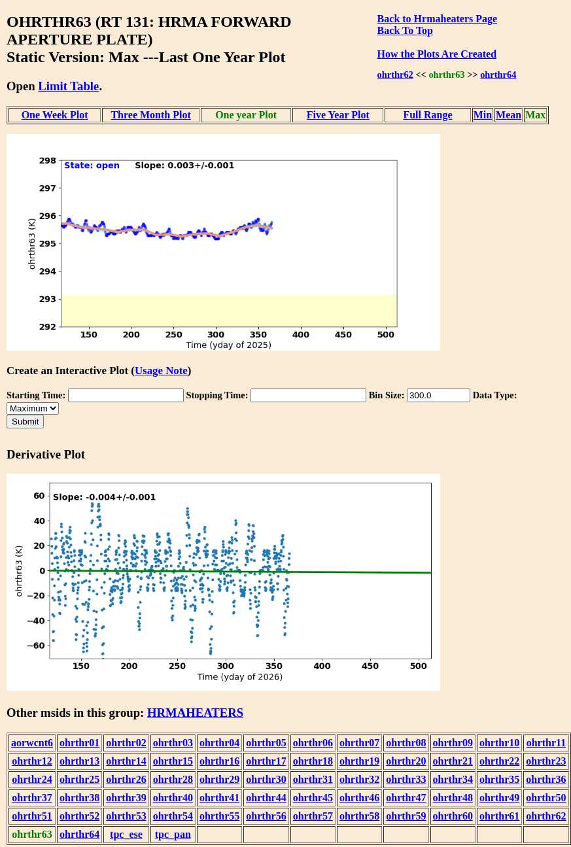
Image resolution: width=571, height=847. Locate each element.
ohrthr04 (219, 742)
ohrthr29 (219, 779)
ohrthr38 (79, 797)
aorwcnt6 (32, 742)
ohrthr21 (453, 761)
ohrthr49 (499, 797)
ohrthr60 (453, 815)
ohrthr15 (173, 761)
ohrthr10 (499, 742)
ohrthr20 (406, 761)
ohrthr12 (32, 761)
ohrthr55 (219, 815)
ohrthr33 (406, 779)
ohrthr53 (126, 815)
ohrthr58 (359, 815)
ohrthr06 (313, 742)
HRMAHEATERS (195, 712)
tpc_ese (126, 834)
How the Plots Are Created (436, 54)
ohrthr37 (32, 797)
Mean (508, 114)
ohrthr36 (546, 779)
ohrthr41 (219, 797)
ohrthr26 (126, 779)
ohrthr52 (79, 815)
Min (483, 114)
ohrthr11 (546, 742)
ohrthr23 (546, 761)
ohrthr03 (173, 742)
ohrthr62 (395, 74)
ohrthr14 (126, 761)
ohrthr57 (313, 815)
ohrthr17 (266, 761)
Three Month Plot (150, 114)
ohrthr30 (266, 779)
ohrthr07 (359, 742)
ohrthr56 (266, 815)
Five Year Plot (338, 114)
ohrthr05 (266, 742)
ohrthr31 (313, 779)
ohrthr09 (453, 742)
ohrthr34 (453, 779)
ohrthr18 (313, 761)
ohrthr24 (32, 779)
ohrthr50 (546, 797)
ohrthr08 (406, 742)
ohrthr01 (79, 742)
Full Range (427, 114)
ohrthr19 (359, 761)
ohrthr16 (219, 761)
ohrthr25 (79, 779)
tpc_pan (173, 834)
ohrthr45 (313, 797)
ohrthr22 (499, 761)
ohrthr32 (359, 779)
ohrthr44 (266, 797)
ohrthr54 (173, 815)
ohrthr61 (499, 815)
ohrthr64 (498, 74)
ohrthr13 (79, 761)
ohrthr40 (173, 797)
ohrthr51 (32, 815)
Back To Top (405, 30)
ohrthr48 (453, 797)
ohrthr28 (173, 779)
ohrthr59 (406, 815)
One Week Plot (55, 114)
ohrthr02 (126, 742)
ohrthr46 (359, 797)
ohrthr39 (126, 797)
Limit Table (68, 86)
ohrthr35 (499, 779)
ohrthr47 (406, 797)
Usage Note (161, 370)
